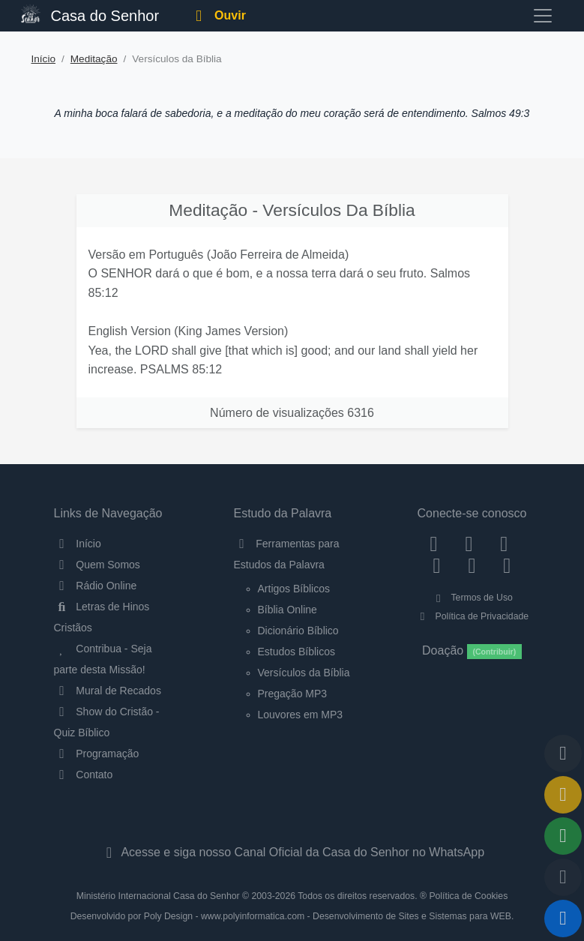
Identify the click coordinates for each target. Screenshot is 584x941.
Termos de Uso (472, 597)
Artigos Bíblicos (294, 589)
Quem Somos (97, 565)
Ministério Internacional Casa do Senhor (158, 896)
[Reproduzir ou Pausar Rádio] (563, 918)
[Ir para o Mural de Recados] (563, 795)
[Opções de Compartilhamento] (563, 836)
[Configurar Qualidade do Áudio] (563, 877)
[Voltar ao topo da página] (563, 753)
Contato (83, 775)
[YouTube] (437, 565)
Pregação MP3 (293, 694)
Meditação (94, 58)
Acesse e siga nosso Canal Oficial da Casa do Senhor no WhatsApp (292, 852)
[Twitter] (504, 544)
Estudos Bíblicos (297, 652)
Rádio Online (95, 586)
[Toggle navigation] (543, 15)
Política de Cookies (468, 896)
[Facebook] (434, 544)
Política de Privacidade (472, 616)
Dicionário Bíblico (298, 631)
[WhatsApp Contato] (472, 565)
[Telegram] (507, 565)
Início (43, 58)
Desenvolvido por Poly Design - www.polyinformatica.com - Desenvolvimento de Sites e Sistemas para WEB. (292, 916)
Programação (96, 754)
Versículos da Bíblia (304, 673)
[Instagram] (469, 544)
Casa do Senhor (90, 14)
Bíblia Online (287, 610)
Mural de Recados (107, 691)
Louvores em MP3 (300, 715)
